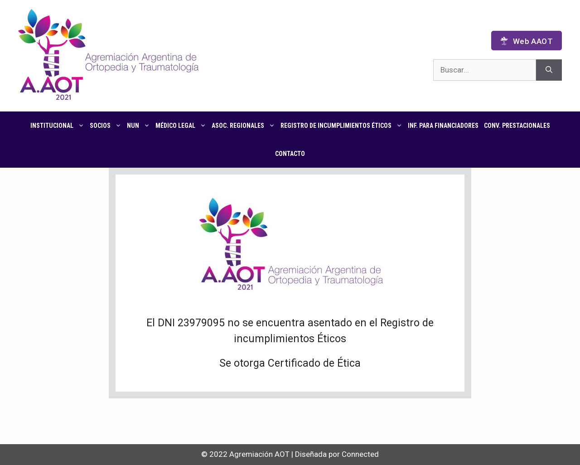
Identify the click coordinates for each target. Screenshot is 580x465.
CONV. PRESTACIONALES (517, 125)
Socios (107, 125)
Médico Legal (182, 125)
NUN (140, 125)
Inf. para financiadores (443, 125)
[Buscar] (549, 70)
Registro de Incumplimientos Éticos (342, 125)
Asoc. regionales (245, 125)
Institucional (58, 125)
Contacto (290, 153)
